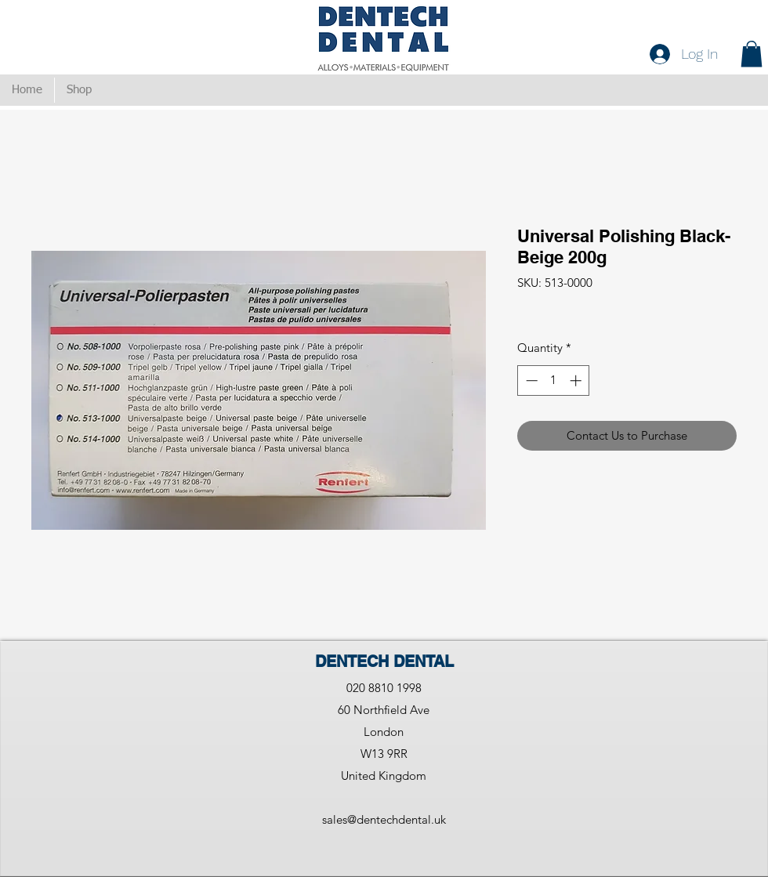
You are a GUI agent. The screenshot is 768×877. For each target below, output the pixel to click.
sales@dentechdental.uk (384, 819)
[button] (752, 54)
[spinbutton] (554, 380)
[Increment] (577, 380)
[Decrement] (530, 380)
